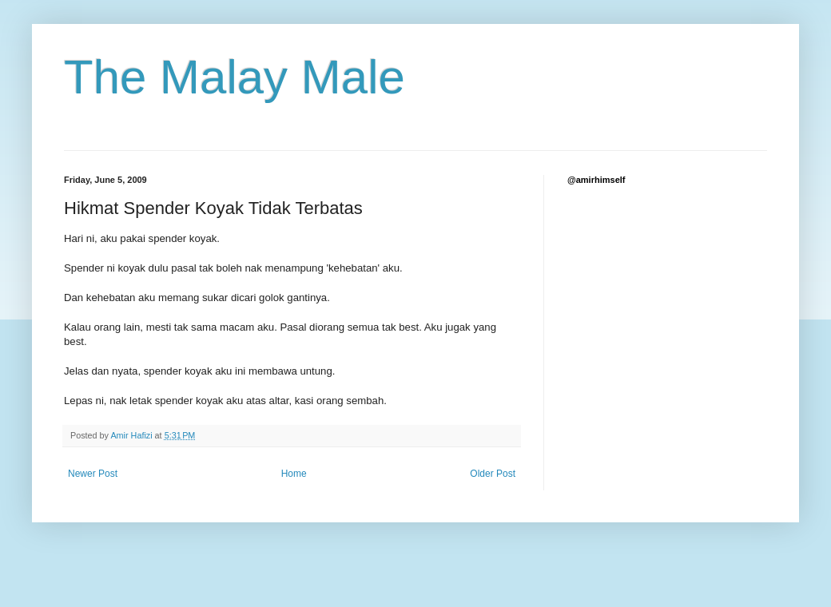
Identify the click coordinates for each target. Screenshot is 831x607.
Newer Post (92, 473)
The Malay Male (234, 77)
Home (294, 473)
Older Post (492, 473)
